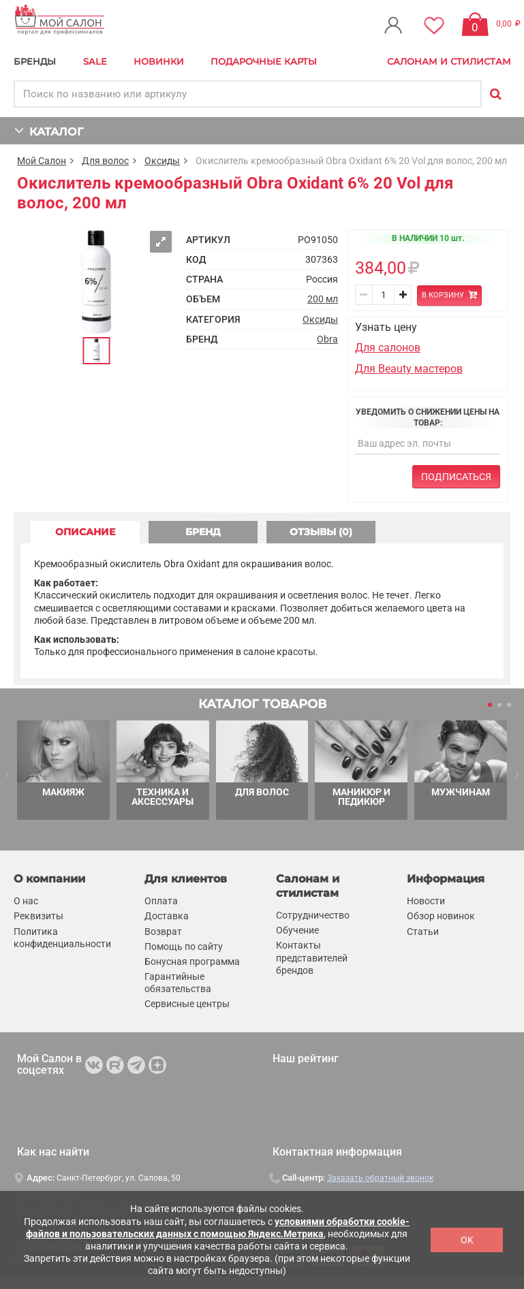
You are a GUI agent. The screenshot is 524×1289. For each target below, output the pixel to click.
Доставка (166, 915)
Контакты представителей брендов (312, 957)
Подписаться (456, 476)
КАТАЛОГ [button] (48, 130)
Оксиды (162, 160)
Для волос (105, 160)
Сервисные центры (187, 1004)
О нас (26, 900)
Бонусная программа (192, 961)
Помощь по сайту (183, 946)
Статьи (423, 931)
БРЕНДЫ (35, 61)
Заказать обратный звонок (380, 1178)
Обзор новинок (441, 915)
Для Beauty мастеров (409, 368)
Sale (95, 61)
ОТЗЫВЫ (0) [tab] (321, 532)
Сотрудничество (313, 915)
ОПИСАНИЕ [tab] (85, 532)
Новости (426, 900)
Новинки (159, 61)
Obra (327, 339)
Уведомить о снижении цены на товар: (427, 417)
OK (467, 1240)
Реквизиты (38, 915)
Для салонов (387, 347)
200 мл (322, 298)
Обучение (297, 930)
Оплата (161, 900)
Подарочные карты (264, 61)
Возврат (163, 931)
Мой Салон (41, 160)
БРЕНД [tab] (203, 532)
